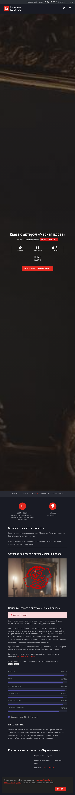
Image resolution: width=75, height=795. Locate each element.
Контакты (25, 493)
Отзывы (35, 493)
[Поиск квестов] (64, 8)
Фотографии (44, 493)
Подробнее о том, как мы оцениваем (39, 738)
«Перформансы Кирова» (26, 657)
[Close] (70, 780)
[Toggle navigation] (70, 8)
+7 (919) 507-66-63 (48, 768)
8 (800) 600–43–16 (51, 2)
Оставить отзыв (58, 493)
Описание (15, 493)
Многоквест (33, 240)
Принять (60, 789)
